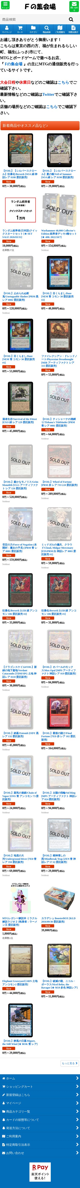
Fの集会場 (14, 64)
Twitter (48, 94)
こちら (63, 82)
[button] (5, 5)
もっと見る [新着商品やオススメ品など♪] (70, 1063)
